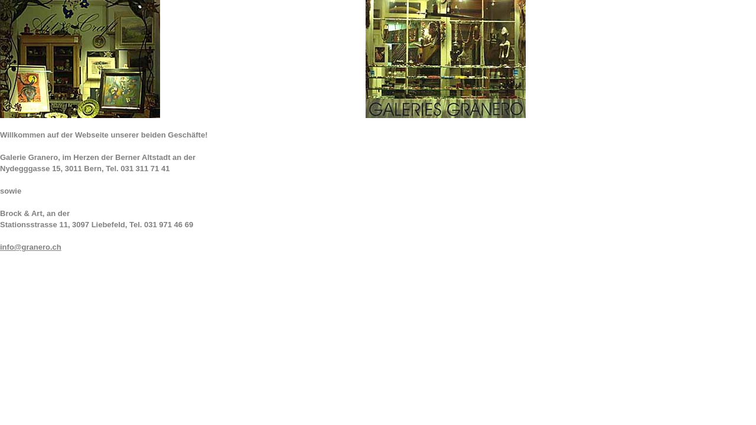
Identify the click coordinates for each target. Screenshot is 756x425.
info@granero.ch (30, 247)
